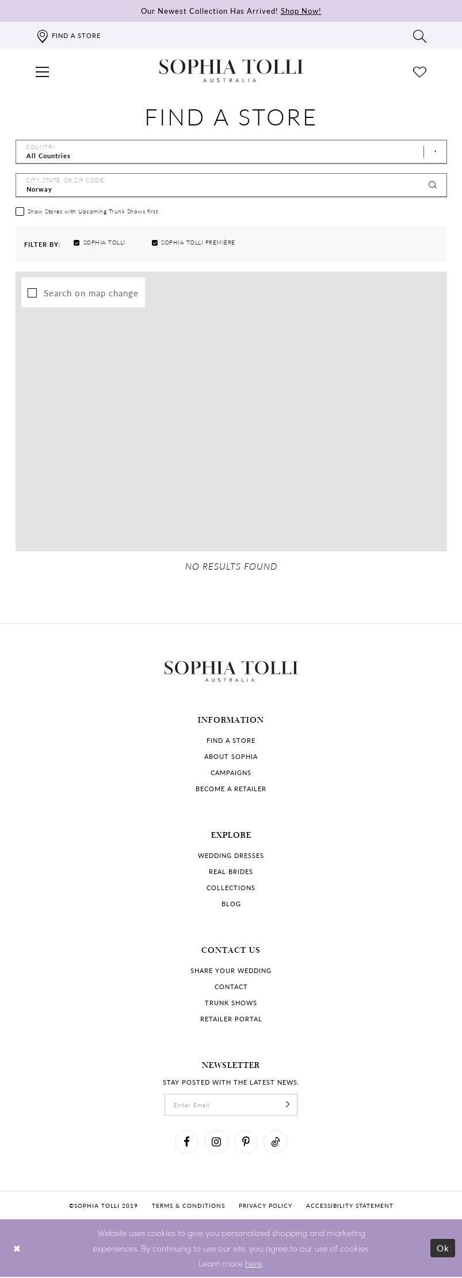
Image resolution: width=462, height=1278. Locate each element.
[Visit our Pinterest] (246, 1143)
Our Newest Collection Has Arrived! (231, 10)
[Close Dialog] (17, 1249)
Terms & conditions (188, 1207)
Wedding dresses (231, 856)
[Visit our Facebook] (186, 1143)
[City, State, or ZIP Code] (231, 185)
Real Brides (231, 872)
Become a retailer (231, 789)
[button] (42, 71)
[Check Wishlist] (420, 71)
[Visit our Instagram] (216, 1143)
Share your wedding (231, 971)
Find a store (231, 741)
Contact (231, 987)
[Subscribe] (289, 1106)
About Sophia (231, 757)
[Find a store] (68, 35)
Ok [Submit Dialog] (443, 1249)
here (253, 1264)
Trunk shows (231, 1003)
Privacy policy (265, 1207)
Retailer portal (231, 1020)
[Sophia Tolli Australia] (231, 70)
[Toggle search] (420, 35)
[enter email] (231, 1106)
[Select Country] (231, 152)
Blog (231, 905)
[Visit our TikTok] (276, 1143)
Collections (231, 888)
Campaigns (231, 773)
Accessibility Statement (350, 1207)
